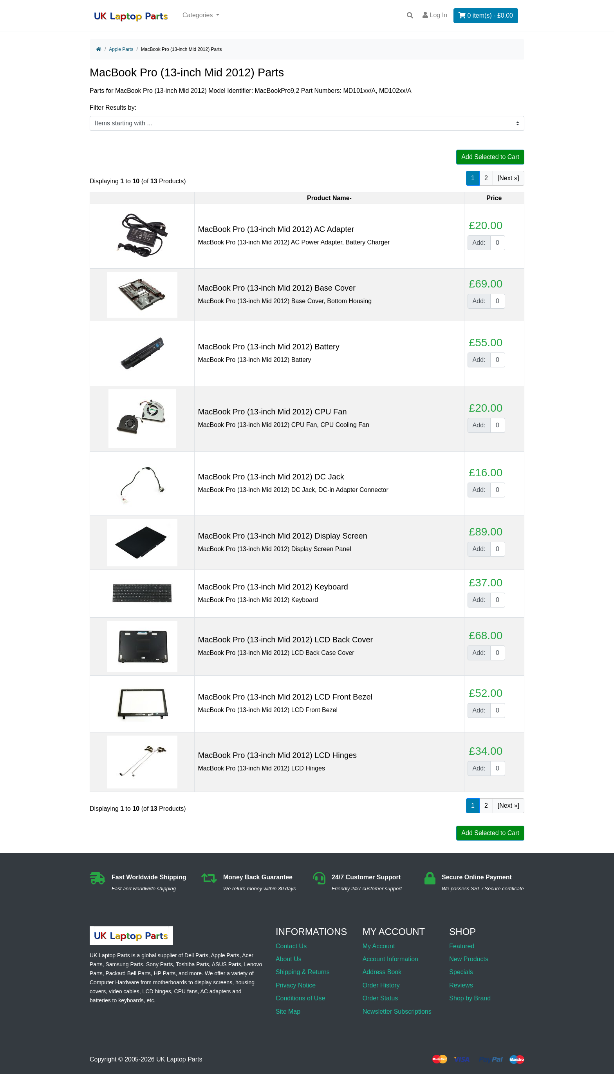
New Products (468, 959)
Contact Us (291, 946)
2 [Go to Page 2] (486, 178)
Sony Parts (159, 964)
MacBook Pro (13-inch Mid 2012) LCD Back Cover (285, 639)
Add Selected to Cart (490, 157)
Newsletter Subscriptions (397, 1011)
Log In (435, 15)
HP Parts (164, 973)
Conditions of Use (300, 998)
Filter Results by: (113, 107)
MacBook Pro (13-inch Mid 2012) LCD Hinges (277, 755)
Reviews (461, 985)
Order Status (380, 998)
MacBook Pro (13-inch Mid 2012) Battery (268, 346)
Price (494, 198)
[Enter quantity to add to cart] (497, 242)
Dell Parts (196, 955)
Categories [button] (198, 15)
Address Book (382, 972)
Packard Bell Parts (127, 973)
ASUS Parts (226, 964)
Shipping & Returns (303, 972)
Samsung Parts (124, 964)
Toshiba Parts (192, 964)
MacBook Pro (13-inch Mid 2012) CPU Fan (272, 411)
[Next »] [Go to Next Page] (508, 178)
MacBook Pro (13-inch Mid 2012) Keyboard (273, 586)
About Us (289, 959)
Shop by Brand (470, 998)
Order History (381, 985)
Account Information (390, 959)
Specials (461, 972)
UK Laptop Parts (179, 1059)
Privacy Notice (296, 985)
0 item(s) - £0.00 (486, 15)
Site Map (288, 1011)
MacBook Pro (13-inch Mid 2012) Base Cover (276, 288)
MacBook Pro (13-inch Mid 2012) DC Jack (271, 476)
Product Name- (329, 198)
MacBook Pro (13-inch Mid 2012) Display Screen (282, 536)
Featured (461, 946)
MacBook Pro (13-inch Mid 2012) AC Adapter (276, 229)
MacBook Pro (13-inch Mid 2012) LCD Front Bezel (285, 696)
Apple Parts (121, 49)
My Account (379, 946)
